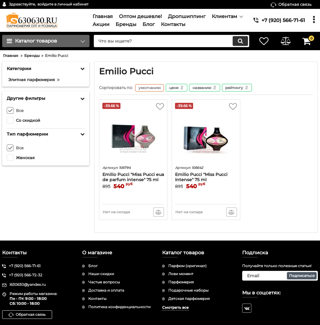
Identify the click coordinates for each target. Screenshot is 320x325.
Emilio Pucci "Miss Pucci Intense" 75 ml (201, 177)
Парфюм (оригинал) (187, 265)
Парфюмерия (181, 282)
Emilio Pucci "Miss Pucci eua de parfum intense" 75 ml (133, 177)
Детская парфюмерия (189, 298)
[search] (171, 41)
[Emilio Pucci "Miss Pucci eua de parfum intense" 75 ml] (133, 133)
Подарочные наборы (188, 290)
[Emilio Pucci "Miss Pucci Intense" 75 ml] (206, 133)
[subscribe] (280, 276)
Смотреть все (175, 307)
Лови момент (180, 273)
